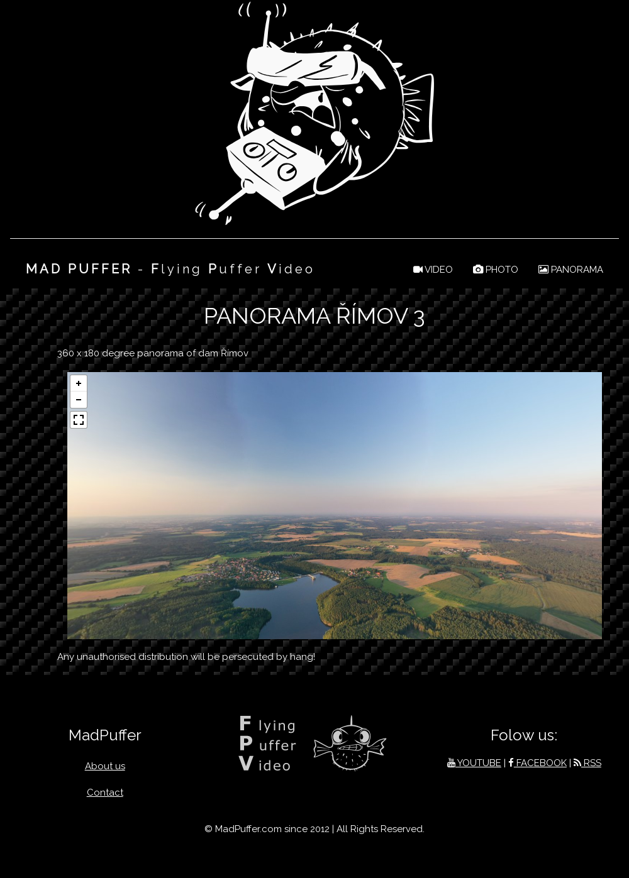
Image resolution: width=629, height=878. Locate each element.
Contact (105, 792)
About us (105, 766)
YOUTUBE (474, 763)
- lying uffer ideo (170, 269)
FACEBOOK (537, 763)
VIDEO (433, 269)
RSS (587, 763)
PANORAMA (570, 269)
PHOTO (495, 269)
